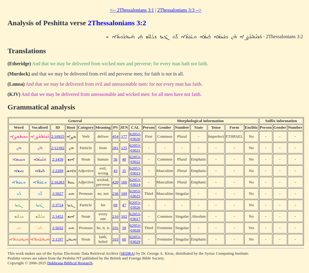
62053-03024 (135, 182)
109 (124, 193)
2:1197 (57, 239)
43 (115, 170)
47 (124, 205)
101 (116, 227)
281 (116, 148)
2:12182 (57, 148)
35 (124, 170)
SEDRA (127, 253)
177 (124, 136)
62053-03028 (135, 227)
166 (124, 182)
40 (124, 159)
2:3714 (57, 205)
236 (116, 193)
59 (124, 227)
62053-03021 (135, 147)
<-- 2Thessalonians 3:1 (132, 10)
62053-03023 (135, 170)
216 (116, 216)
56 (115, 159)
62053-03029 (135, 239)
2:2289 (57, 170)
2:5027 (57, 193)
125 (124, 148)
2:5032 (57, 227)
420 (116, 182)
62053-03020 (135, 136)
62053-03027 (135, 216)
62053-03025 (135, 193)
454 (116, 136)
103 (116, 239)
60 (124, 239)
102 (124, 216)
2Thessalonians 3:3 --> (179, 10)
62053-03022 (135, 159)
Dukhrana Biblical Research (69, 263)
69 (115, 205)
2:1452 (57, 216)
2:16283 (57, 182)
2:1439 (57, 159)
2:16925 (57, 136)
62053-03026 (135, 205)
